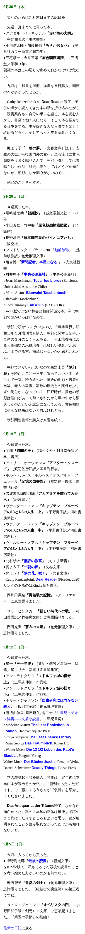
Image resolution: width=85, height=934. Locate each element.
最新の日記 (12, 928)
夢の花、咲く (35, 573)
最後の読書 (37, 861)
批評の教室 (33, 561)
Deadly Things (44, 768)
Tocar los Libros (47, 280)
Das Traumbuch (38, 743)
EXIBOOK (35, 305)
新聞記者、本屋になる (39, 262)
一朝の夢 (31, 567)
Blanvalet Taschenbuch (46, 293)
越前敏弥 (61, 250)
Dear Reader (46, 579)
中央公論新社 (35, 274)
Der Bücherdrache (40, 762)
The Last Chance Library (50, 737)
